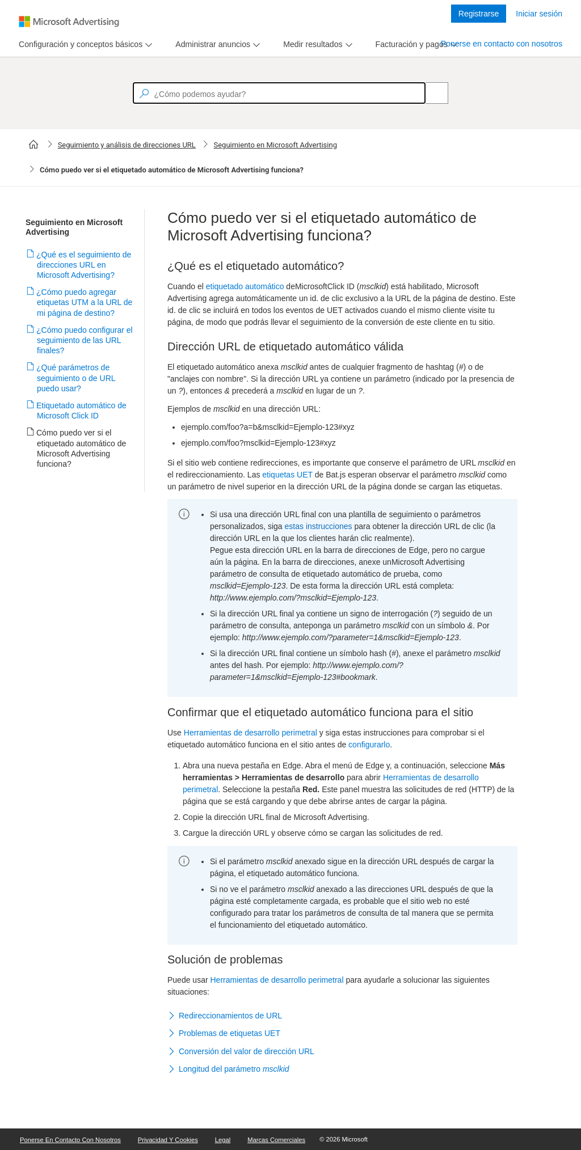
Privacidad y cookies (168, 1139)
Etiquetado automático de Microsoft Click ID (82, 410)
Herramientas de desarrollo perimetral (250, 732)
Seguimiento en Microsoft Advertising (274, 145)
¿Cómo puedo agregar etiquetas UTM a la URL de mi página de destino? (84, 302)
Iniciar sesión (539, 13)
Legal (222, 1139)
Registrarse (478, 13)
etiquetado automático (245, 286)
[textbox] (279, 93)
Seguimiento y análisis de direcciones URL (127, 145)
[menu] (84, 44)
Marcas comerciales (276, 1139)
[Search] (430, 93)
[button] (342, 1016)
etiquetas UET (287, 474)
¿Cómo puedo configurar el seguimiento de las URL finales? (85, 340)
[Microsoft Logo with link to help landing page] (69, 21)
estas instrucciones (318, 526)
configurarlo (369, 744)
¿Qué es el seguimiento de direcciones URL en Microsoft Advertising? (84, 265)
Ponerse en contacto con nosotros (501, 43)
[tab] (78, 44)
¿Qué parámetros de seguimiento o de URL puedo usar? (76, 377)
